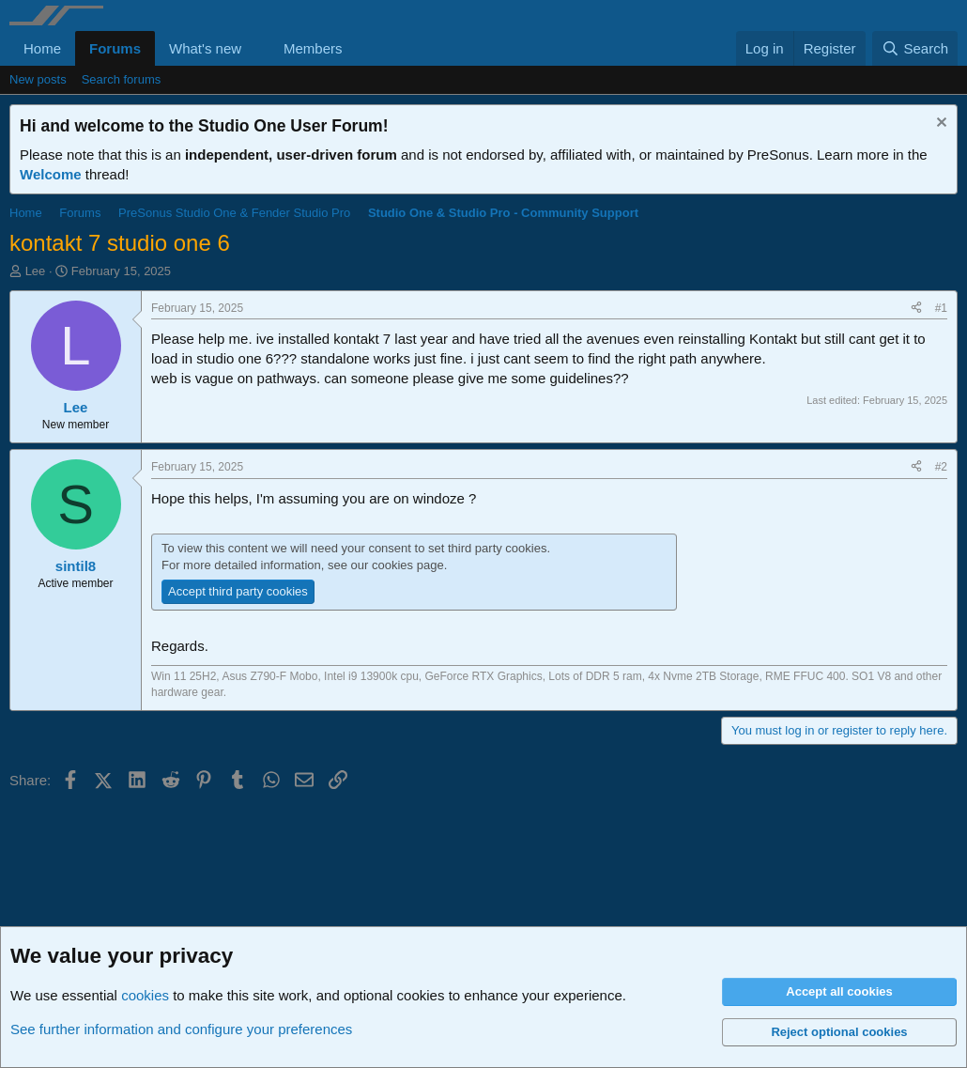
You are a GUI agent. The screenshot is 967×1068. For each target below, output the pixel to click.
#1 (941, 308)
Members (313, 48)
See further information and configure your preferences (181, 1029)
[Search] (915, 48)
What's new (205, 48)
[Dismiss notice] (939, 124)
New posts (38, 79)
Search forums (121, 79)
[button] (256, 48)
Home (42, 48)
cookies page (408, 565)
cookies (145, 995)
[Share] (916, 308)
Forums (115, 48)
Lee (35, 271)
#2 (941, 466)
